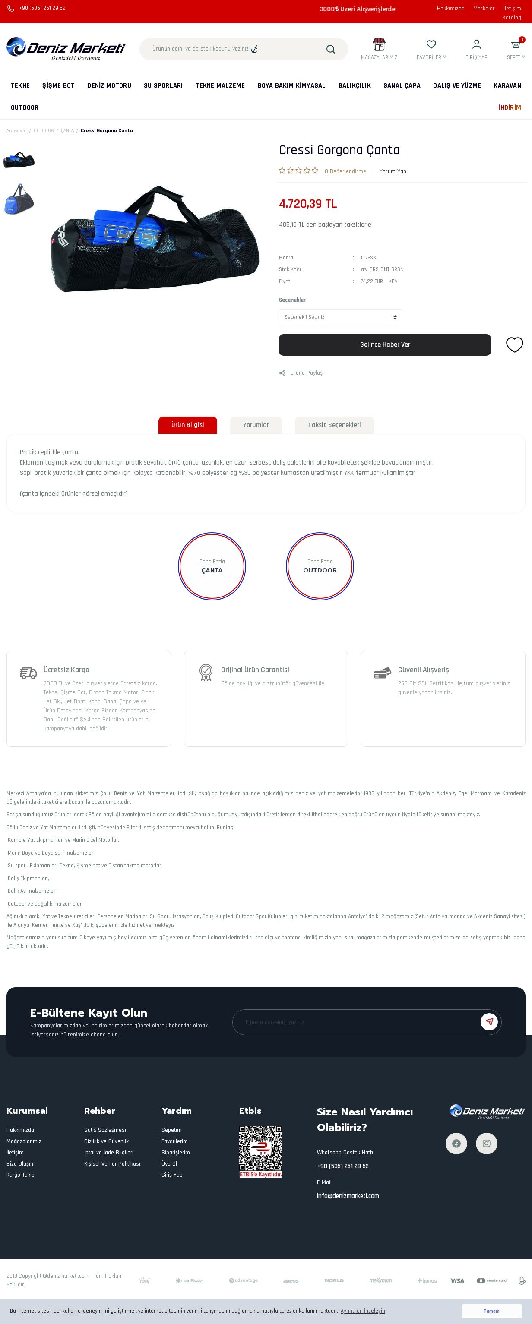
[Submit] (489, 1021)
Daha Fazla (212, 561)
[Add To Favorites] (515, 345)
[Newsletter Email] (367, 1022)
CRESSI (369, 257)
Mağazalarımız (23, 1141)
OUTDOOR (320, 570)
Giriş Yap (172, 1175)
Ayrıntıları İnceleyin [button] (363, 1311)
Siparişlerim (176, 1153)
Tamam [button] (492, 1311)
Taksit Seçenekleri (334, 425)
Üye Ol (169, 1164)
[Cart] (516, 49)
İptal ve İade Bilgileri (108, 1153)
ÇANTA (212, 570)
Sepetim (172, 1130)
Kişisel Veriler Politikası (112, 1164)
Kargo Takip (20, 1175)
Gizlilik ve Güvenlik (106, 1141)
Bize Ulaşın (19, 1164)
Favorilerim (175, 1141)
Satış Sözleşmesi (105, 1130)
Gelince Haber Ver (385, 344)
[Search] (243, 49)
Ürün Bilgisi (187, 425)
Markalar (484, 9)
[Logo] (66, 48)
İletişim (512, 9)
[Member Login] (477, 49)
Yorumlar (256, 425)
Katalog (512, 18)
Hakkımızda (451, 9)
